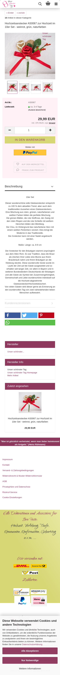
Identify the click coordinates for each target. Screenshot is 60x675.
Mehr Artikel (12, 375)
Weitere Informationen (30, 668)
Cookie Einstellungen (12, 497)
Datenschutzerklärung (32, 644)
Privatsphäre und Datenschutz (16, 487)
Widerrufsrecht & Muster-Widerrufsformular (22, 476)
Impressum (7, 459)
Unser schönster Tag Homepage (22, 372)
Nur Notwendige (30, 660)
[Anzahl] (30, 130)
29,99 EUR (29, 428)
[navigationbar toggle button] (56, 4)
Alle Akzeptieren (30, 651)
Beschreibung (13, 186)
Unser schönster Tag (46, 36)
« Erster (10, 13)
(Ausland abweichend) (37, 110)
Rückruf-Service (9, 492)
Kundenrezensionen (17, 303)
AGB (4, 481)
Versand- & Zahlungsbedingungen (18, 470)
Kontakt (5, 465)
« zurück (21, 13)
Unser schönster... (15, 351)
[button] (9, 130)
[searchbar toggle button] (40, 4)
